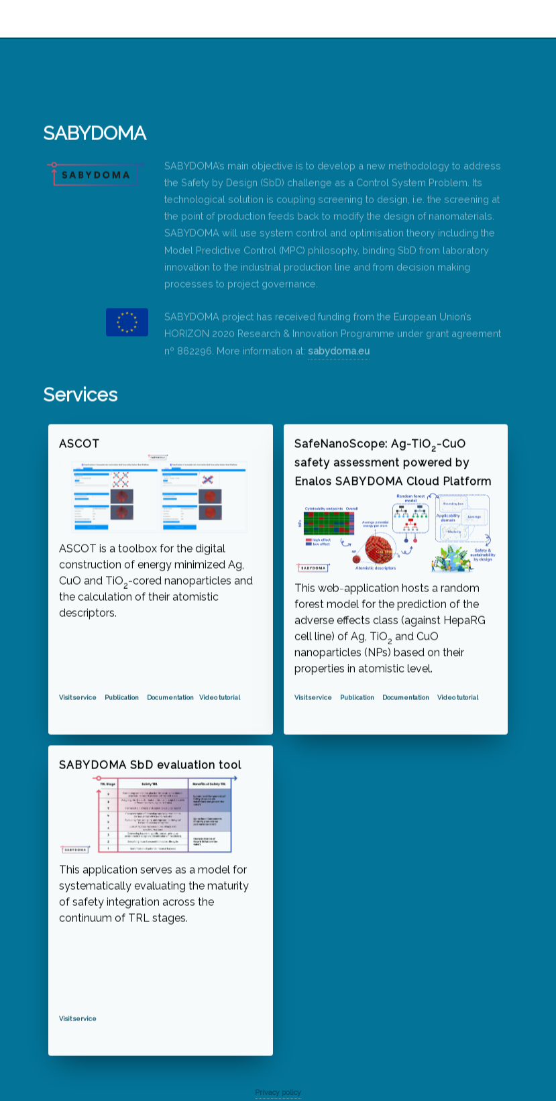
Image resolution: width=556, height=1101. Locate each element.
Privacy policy (278, 1092)
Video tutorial (219, 697)
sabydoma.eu (339, 351)
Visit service (78, 697)
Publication (122, 697)
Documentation (170, 697)
